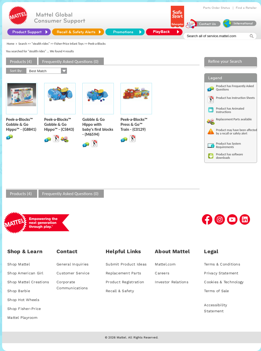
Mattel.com (165, 264)
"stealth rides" (41, 44)
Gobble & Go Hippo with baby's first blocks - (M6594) (97, 127)
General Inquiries (72, 264)
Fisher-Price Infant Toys (68, 44)
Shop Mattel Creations (28, 282)
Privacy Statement (221, 273)
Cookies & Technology (223, 282)
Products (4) (21, 61)
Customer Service (72, 273)
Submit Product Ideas (126, 264)
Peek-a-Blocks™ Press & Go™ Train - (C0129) (134, 124)
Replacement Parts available (234, 119)
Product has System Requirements (228, 145)
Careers (162, 273)
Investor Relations (171, 282)
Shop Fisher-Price (24, 309)
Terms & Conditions (222, 264)
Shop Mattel (18, 264)
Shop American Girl (25, 273)
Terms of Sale (216, 291)
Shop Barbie (18, 291)
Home (10, 44)
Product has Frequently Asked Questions (235, 87)
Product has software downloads (229, 156)
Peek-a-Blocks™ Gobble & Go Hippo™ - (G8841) (21, 124)
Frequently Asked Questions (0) (70, 61)
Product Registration (125, 282)
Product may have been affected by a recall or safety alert (236, 131)
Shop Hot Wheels (23, 300)
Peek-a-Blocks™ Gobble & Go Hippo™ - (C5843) (59, 124)
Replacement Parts (123, 273)
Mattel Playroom (22, 317)
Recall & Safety (120, 291)
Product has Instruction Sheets (235, 98)
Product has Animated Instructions (230, 110)
